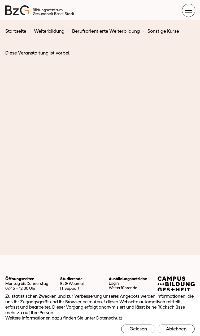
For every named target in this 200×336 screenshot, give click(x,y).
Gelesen (138, 328)
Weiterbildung (49, 31)
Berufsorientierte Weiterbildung (106, 31)
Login (114, 283)
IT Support (70, 288)
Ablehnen (176, 328)
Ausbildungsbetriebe (128, 278)
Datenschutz (109, 317)
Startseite (15, 31)
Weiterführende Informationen (123, 290)
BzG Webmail (72, 283)
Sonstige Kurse (163, 31)
